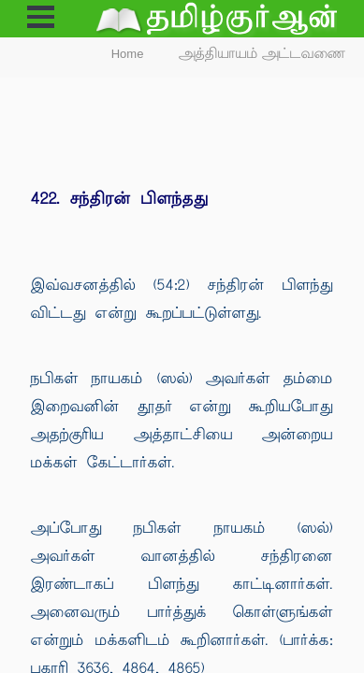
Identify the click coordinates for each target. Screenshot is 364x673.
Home (127, 54)
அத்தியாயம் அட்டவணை (262, 54)
